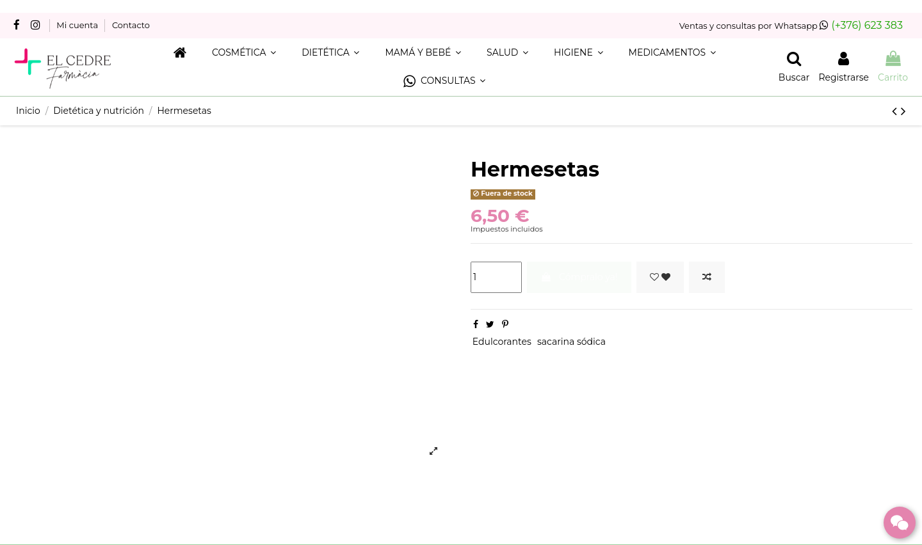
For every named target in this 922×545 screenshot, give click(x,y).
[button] (444, 81)
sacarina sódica (571, 341)
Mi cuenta (78, 25)
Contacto (131, 25)
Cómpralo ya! (578, 277)
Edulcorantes (502, 341)
